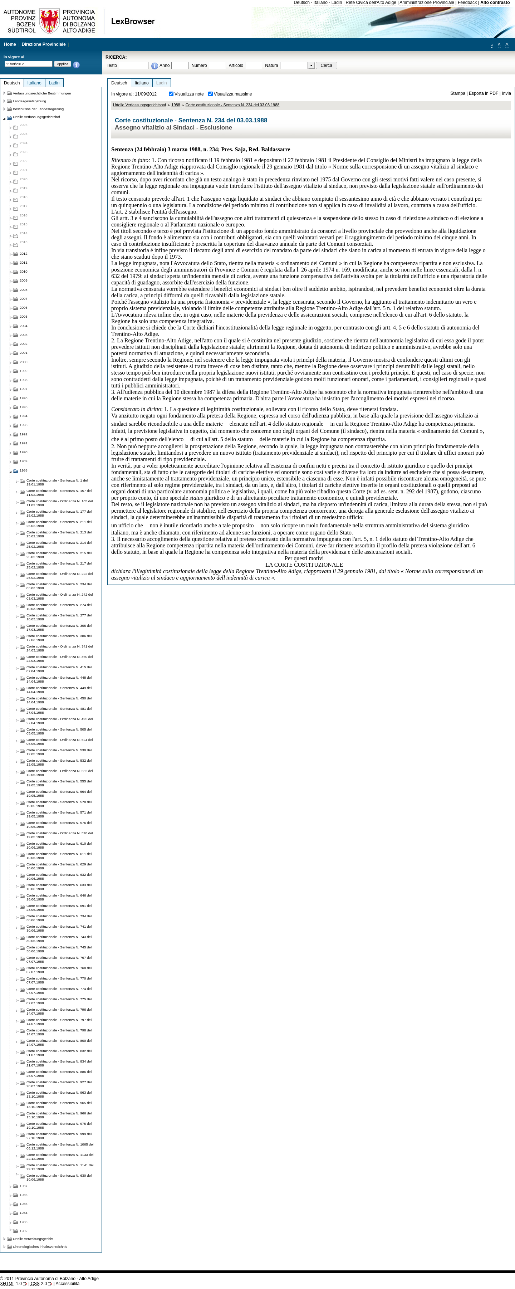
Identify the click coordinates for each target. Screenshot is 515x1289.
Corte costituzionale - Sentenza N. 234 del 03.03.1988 (233, 105)
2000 (24, 362)
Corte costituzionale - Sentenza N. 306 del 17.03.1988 (59, 638)
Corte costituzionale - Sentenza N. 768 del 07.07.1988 (59, 970)
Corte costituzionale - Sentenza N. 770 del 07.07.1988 (59, 980)
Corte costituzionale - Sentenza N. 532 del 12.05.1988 (59, 762)
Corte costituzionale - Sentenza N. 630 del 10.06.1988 (59, 1177)
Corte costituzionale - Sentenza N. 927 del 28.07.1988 (59, 1084)
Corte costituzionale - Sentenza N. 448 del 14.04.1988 (59, 679)
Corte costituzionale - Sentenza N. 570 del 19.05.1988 (59, 804)
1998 (24, 380)
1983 (24, 1222)
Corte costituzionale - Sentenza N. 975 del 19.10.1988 (59, 1125)
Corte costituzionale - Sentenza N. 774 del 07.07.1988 (59, 991)
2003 (24, 335)
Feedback (467, 2)
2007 (24, 299)
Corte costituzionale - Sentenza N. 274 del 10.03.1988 (59, 607)
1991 (24, 443)
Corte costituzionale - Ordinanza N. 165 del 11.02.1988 (59, 503)
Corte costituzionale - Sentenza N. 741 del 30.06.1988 (59, 928)
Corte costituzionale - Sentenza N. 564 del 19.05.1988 (59, 793)
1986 (24, 1195)
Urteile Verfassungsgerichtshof (139, 105)
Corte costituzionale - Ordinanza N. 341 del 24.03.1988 (59, 648)
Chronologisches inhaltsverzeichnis (40, 1247)
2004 (24, 326)
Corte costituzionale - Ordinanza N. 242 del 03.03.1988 (59, 596)
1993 (24, 425)
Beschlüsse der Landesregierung (38, 109)
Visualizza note (189, 94)
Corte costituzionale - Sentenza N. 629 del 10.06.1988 (59, 866)
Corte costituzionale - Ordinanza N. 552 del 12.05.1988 (59, 773)
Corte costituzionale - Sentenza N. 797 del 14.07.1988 (59, 1022)
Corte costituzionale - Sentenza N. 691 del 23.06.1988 (59, 908)
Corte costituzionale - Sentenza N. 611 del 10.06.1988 (59, 856)
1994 (24, 416)
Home (10, 44)
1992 (24, 434)
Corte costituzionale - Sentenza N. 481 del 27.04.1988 (59, 710)
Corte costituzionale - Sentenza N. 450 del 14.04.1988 (59, 700)
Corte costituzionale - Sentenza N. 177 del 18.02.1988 (59, 513)
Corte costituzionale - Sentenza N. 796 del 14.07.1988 (59, 1011)
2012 (24, 253)
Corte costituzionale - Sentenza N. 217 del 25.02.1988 (59, 565)
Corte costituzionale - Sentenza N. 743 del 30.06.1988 (59, 939)
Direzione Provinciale (44, 44)
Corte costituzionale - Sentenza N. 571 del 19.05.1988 (59, 814)
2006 (24, 307)
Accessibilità (67, 1283)
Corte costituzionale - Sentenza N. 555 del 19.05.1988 (59, 783)
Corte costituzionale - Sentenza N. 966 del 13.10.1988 (59, 1115)
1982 (24, 1231)
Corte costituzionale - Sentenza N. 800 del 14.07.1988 (59, 1042)
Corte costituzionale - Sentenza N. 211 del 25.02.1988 (59, 524)
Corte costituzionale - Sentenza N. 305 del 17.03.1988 (59, 627)
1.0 (11, 1283)
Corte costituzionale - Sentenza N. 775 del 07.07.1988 (59, 1001)
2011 (24, 262)
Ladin (337, 2)
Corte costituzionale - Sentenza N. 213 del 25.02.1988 (59, 534)
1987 (24, 1186)
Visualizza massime (233, 94)
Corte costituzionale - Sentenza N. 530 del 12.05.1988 (59, 752)
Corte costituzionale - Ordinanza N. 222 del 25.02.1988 (59, 576)
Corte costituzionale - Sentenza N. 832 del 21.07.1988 (59, 1053)
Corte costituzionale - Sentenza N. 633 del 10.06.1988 (59, 887)
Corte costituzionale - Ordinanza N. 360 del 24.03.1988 (59, 659)
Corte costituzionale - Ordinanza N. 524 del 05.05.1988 (59, 742)
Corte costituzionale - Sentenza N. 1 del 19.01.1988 (57, 482)
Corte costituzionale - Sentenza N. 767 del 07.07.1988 (59, 959)
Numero (199, 65)
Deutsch (302, 2)
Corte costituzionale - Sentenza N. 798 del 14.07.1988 (59, 1032)
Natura (271, 65)
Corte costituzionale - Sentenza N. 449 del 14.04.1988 (59, 690)
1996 (24, 398)
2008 (24, 290)
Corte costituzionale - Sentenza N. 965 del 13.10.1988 (59, 1105)
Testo (112, 65)
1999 (24, 371)
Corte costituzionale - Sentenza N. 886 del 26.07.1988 (59, 1074)
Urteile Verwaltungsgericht (33, 1239)
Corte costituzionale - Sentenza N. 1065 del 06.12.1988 (59, 1146)
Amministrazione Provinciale (426, 2)
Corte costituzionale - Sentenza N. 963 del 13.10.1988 (59, 1094)
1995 (24, 407)
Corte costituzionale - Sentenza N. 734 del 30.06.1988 (59, 918)
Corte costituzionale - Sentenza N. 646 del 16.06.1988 (59, 897)
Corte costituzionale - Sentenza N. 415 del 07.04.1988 (59, 669)
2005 (24, 316)
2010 (24, 271)
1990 (24, 452)
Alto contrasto (495, 2)
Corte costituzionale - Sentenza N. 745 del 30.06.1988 (59, 949)
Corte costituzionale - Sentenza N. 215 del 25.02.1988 (59, 555)
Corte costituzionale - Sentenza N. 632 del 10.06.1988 (59, 876)
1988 (175, 105)
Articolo (236, 65)
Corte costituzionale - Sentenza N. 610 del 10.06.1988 (59, 845)
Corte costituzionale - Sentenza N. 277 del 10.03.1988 (59, 617)
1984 (24, 1213)
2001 (24, 353)
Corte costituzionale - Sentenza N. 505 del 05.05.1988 (59, 731)
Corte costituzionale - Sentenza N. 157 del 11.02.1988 (59, 493)
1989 (24, 461)
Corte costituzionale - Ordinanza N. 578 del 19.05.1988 (59, 835)
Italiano (321, 2)
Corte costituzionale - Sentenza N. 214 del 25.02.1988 (59, 544)
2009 (24, 280)
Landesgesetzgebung (29, 101)
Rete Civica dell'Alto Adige (370, 2)
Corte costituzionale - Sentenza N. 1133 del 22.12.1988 (59, 1157)
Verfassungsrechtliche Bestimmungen (42, 93)
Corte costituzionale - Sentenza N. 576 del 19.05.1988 (59, 825)
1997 (24, 389)
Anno (165, 65)
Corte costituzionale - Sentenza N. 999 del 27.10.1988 (59, 1136)
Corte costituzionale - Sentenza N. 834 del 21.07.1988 (59, 1063)
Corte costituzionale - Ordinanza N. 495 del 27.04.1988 (59, 721)
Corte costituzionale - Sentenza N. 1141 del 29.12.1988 (59, 1167)
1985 (24, 1204)
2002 (24, 344)
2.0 (39, 1283)
